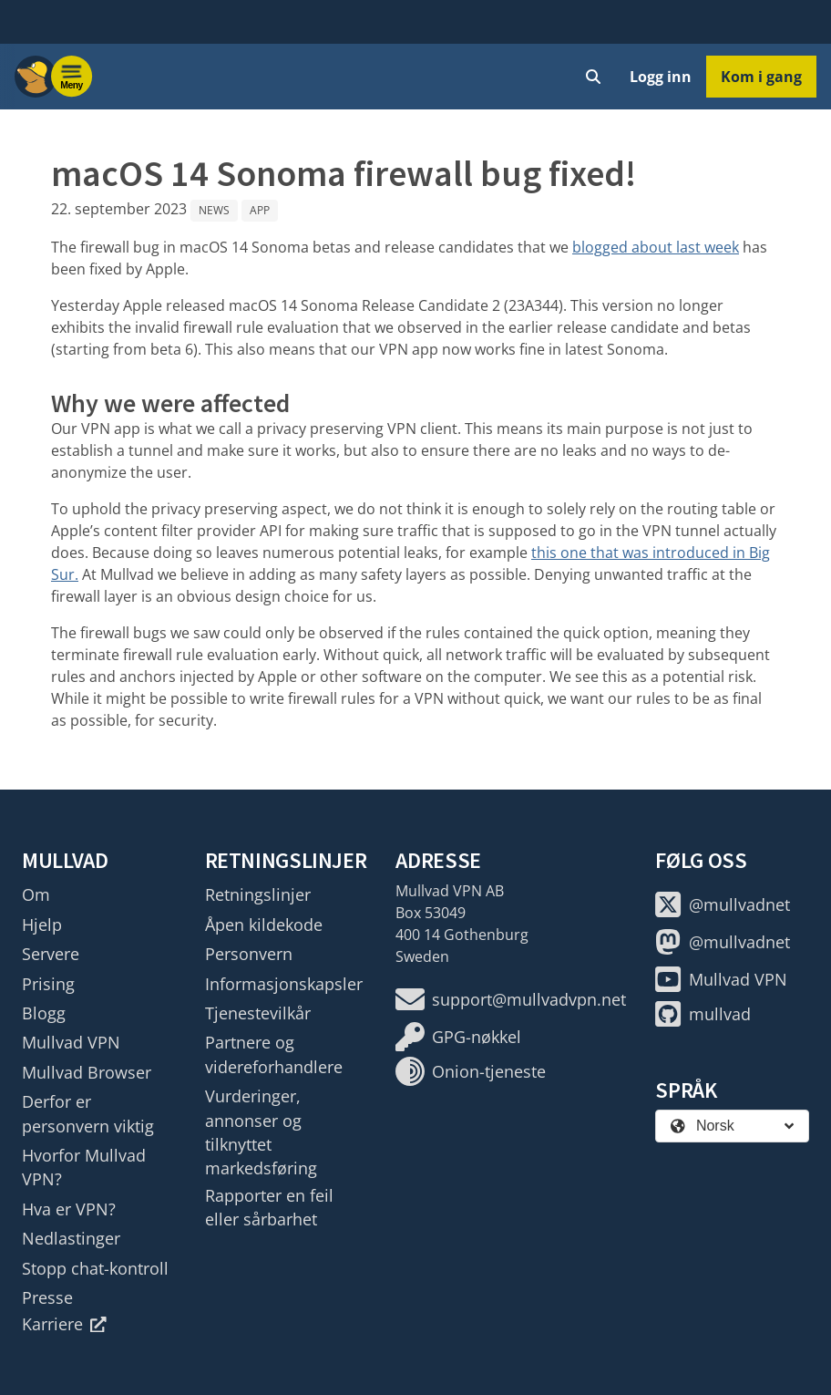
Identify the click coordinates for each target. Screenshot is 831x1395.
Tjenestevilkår (258, 1013)
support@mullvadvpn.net (510, 999)
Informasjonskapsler (284, 984)
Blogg (44, 1013)
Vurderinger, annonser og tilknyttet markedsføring (261, 1132)
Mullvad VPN (71, 1042)
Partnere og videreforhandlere (274, 1054)
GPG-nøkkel (458, 1036)
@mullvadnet (722, 904)
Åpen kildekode (264, 924)
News (214, 210)
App (260, 210)
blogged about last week (655, 247)
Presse (47, 1297)
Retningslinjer (258, 894)
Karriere (64, 1324)
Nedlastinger (71, 1238)
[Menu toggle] (72, 77)
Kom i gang (761, 77)
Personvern (248, 954)
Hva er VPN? (69, 1209)
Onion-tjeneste (470, 1071)
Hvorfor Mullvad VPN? (84, 1167)
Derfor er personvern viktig (88, 1113)
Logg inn (661, 77)
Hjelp (42, 924)
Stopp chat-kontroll (95, 1268)
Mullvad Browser (86, 1072)
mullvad (702, 1013)
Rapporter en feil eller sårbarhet (269, 1207)
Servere (50, 954)
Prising (48, 984)
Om (36, 894)
